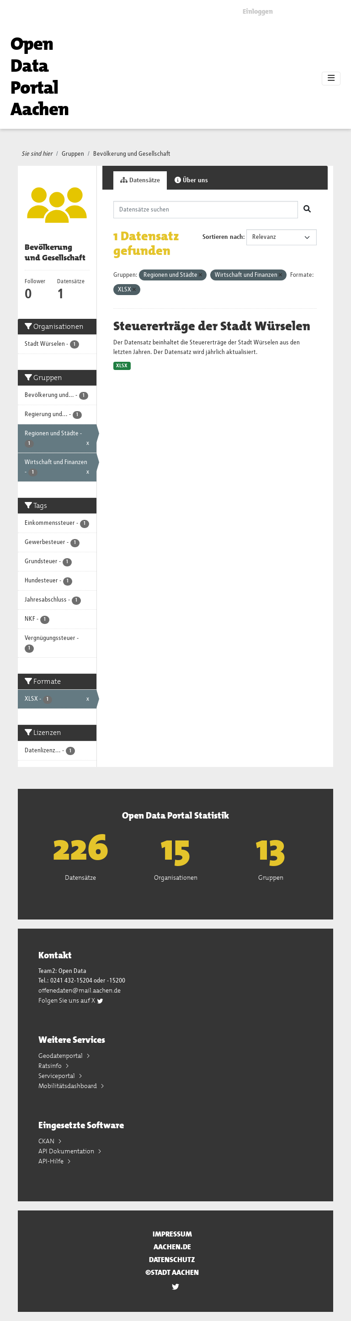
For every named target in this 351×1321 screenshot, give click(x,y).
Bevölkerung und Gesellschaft (131, 154)
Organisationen (175, 877)
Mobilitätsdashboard (68, 1086)
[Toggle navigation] (331, 78)
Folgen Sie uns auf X (71, 1000)
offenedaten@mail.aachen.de (79, 990)
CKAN (47, 1141)
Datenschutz (172, 1259)
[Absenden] (307, 209)
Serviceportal (57, 1076)
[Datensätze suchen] (205, 209)
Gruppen (73, 154)
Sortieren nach (222, 237)
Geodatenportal (61, 1056)
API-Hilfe (51, 1161)
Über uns (191, 180)
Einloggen (258, 11)
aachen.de (172, 1247)
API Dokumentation (67, 1151)
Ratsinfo (50, 1066)
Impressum (172, 1234)
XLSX (122, 366)
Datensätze (140, 180)
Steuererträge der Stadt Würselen (211, 326)
